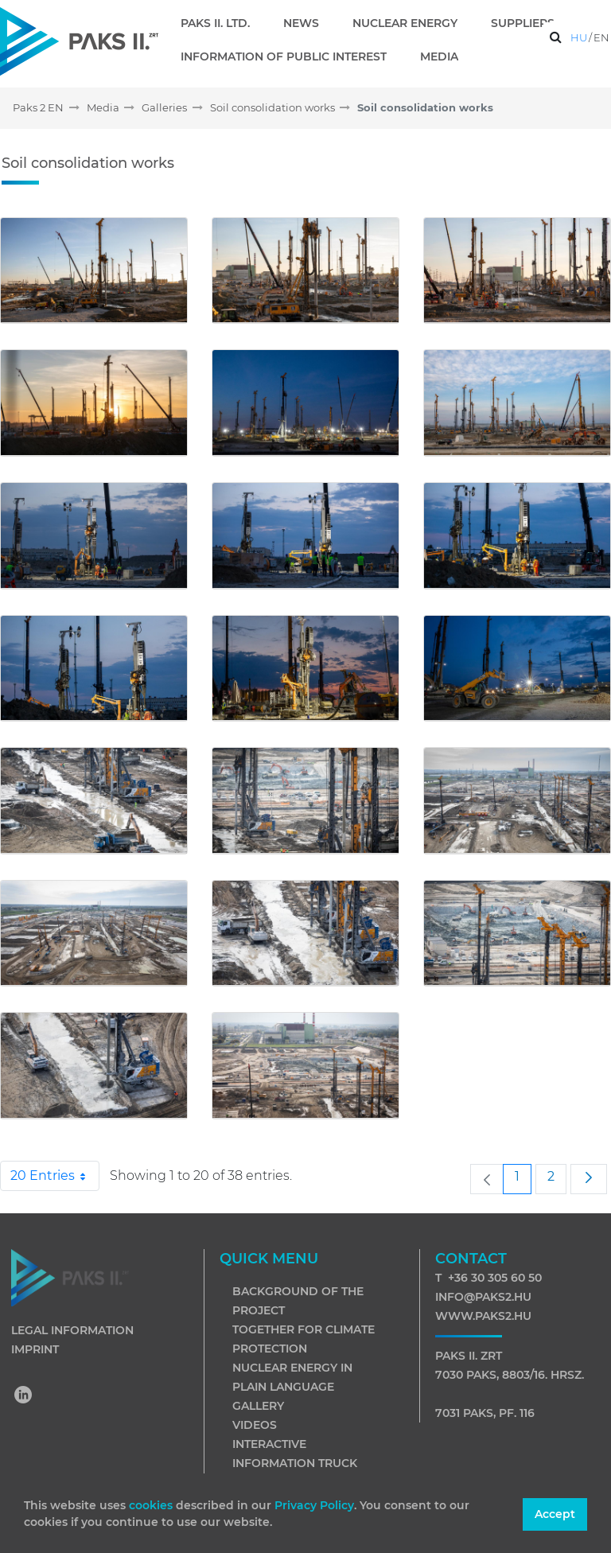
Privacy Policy (314, 1505)
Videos (254, 1425)
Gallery (258, 1406)
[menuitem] (221, 23)
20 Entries (54, 1176)
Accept (555, 1514)
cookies (152, 1505)
